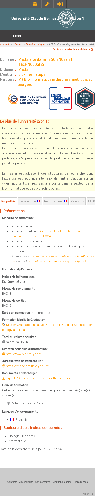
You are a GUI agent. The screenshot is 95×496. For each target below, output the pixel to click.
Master (17, 44)
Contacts (77, 201)
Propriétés (8, 201)
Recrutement (55, 201)
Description (30, 201)
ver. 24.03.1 (88, 494)
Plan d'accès (81, 482)
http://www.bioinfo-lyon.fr (21, 354)
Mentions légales (62, 482)
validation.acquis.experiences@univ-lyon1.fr (58, 261)
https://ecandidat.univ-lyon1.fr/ (25, 366)
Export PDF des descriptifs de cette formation (36, 378)
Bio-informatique (35, 44)
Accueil (4, 44)
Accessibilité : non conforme (34, 482)
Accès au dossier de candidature (73, 49)
